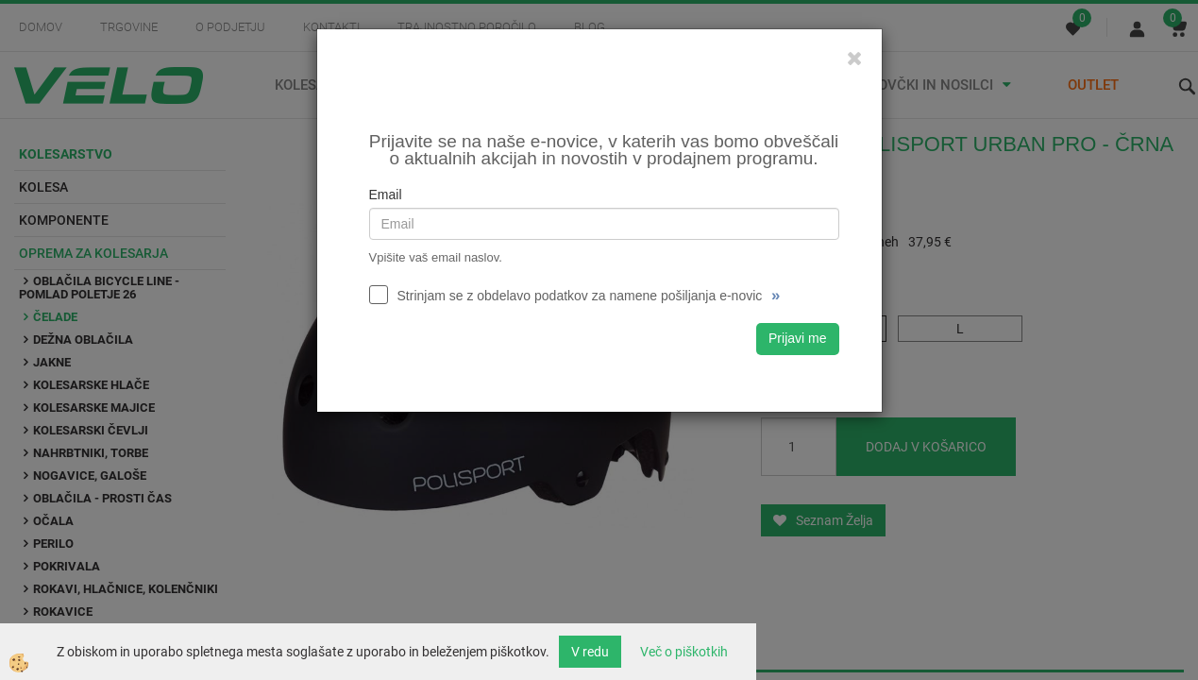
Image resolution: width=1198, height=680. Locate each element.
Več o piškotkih (684, 651)
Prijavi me (797, 338)
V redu (590, 651)
